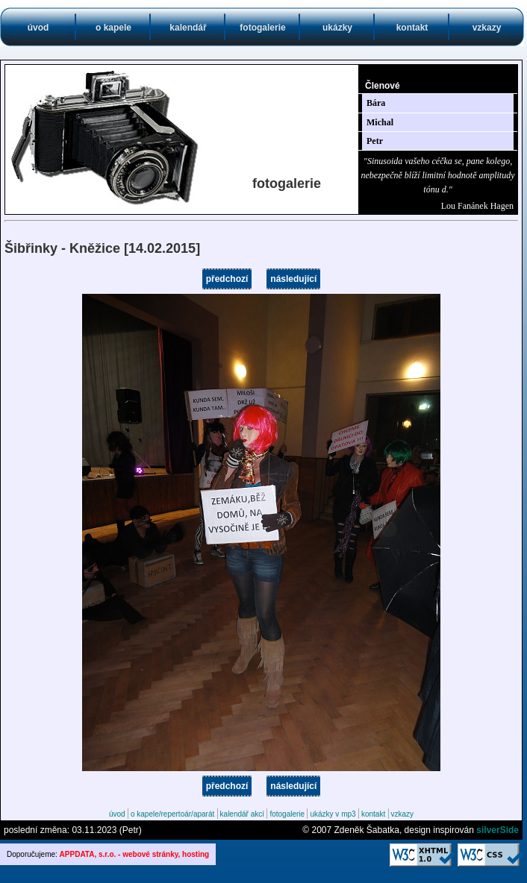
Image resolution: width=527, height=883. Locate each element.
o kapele (113, 27)
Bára (376, 103)
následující (293, 279)
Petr (375, 141)
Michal (380, 122)
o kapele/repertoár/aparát (172, 814)
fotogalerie (262, 27)
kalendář (187, 27)
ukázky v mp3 (332, 814)
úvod (38, 27)
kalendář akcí (242, 814)
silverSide (497, 830)
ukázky (337, 27)
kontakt (412, 27)
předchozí (227, 279)
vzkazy (487, 27)
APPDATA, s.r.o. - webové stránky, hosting (135, 854)
